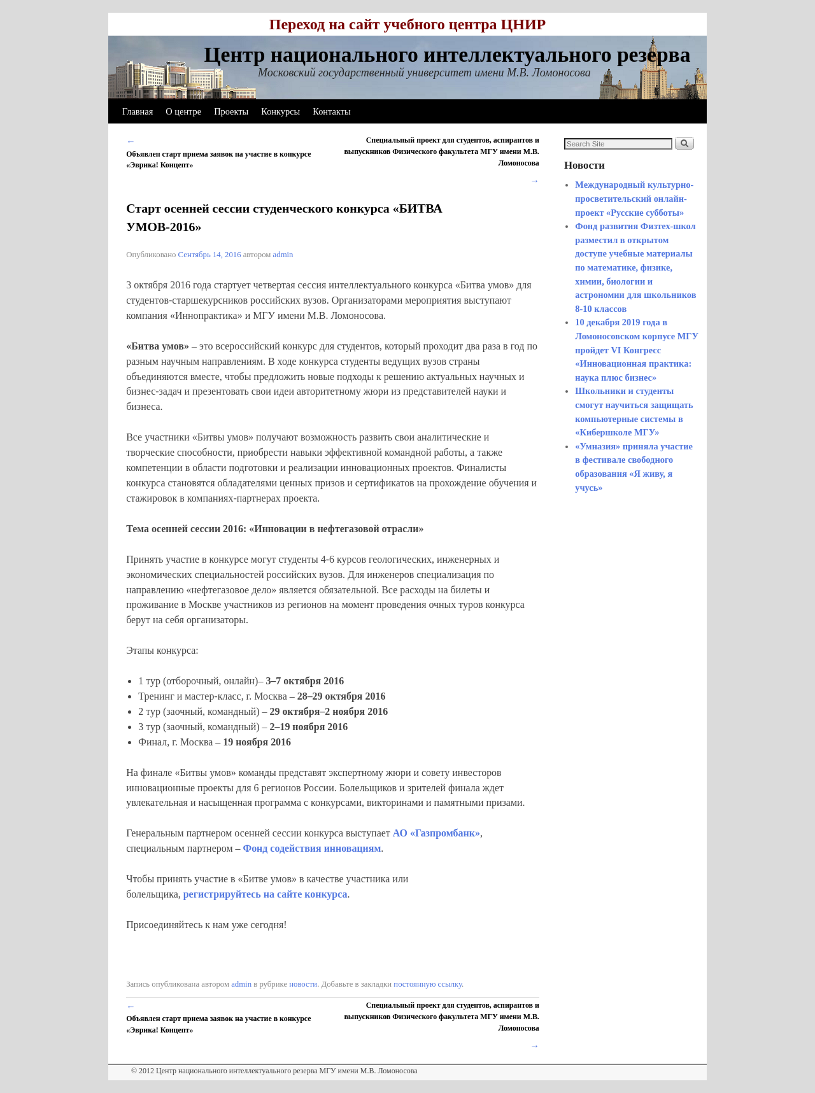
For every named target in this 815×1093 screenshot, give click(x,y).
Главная (137, 111)
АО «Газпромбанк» (436, 833)
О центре (183, 111)
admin (283, 254)
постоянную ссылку (427, 984)
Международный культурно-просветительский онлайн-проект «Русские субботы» (634, 198)
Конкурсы (280, 111)
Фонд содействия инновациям (312, 848)
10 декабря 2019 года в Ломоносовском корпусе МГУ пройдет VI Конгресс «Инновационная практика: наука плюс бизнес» (636, 349)
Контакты (331, 111)
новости (303, 984)
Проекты (231, 111)
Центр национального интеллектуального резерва (447, 54)
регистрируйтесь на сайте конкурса (265, 894)
